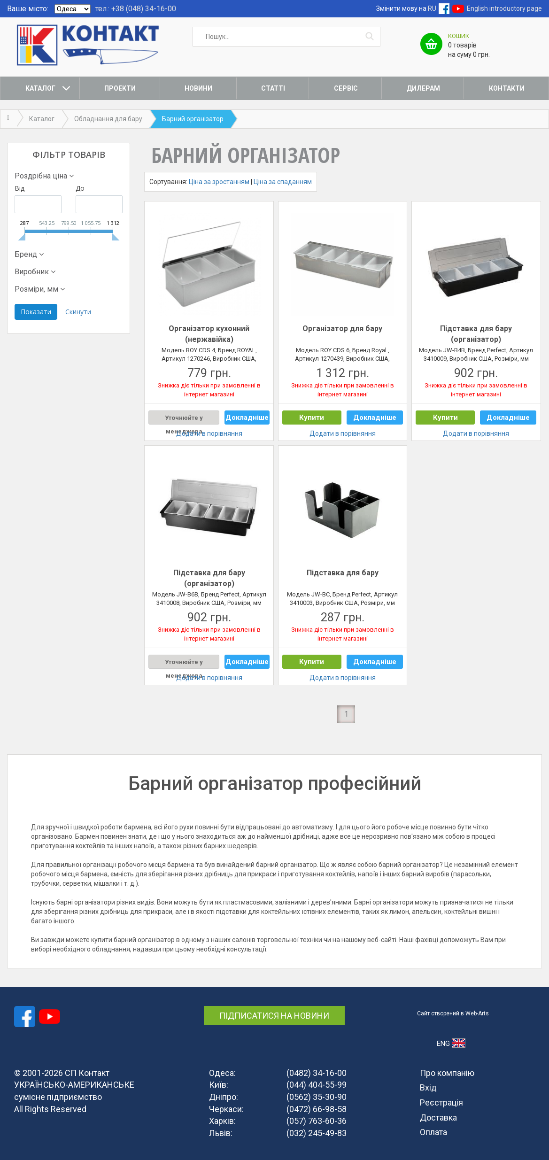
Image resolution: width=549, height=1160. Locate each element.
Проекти (120, 88)
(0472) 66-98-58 (316, 1109)
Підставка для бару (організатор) (476, 334)
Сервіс (346, 88)
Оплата (433, 1132)
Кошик (458, 35)
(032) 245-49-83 (316, 1133)
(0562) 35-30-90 (316, 1097)
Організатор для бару (342, 328)
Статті (273, 88)
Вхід (428, 1087)
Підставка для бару (343, 572)
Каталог (40, 88)
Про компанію (447, 1073)
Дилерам (423, 88)
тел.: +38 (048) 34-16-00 (135, 8)
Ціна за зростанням (219, 182)
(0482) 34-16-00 (316, 1073)
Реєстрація (441, 1102)
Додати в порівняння (209, 433)
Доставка (438, 1117)
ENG (451, 1043)
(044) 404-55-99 (316, 1085)
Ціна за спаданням (283, 182)
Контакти (507, 88)
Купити (311, 417)
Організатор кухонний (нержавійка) (209, 334)
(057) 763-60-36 (316, 1121)
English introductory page (504, 8)
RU (432, 8)
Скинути (78, 311)
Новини (198, 88)
